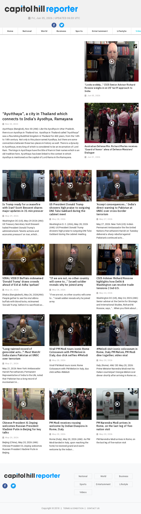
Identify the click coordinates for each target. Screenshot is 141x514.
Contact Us (93, 508)
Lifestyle (123, 484)
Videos (83, 492)
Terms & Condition (73, 508)
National (83, 476)
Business (123, 476)
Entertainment (103, 484)
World (103, 476)
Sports (83, 484)
